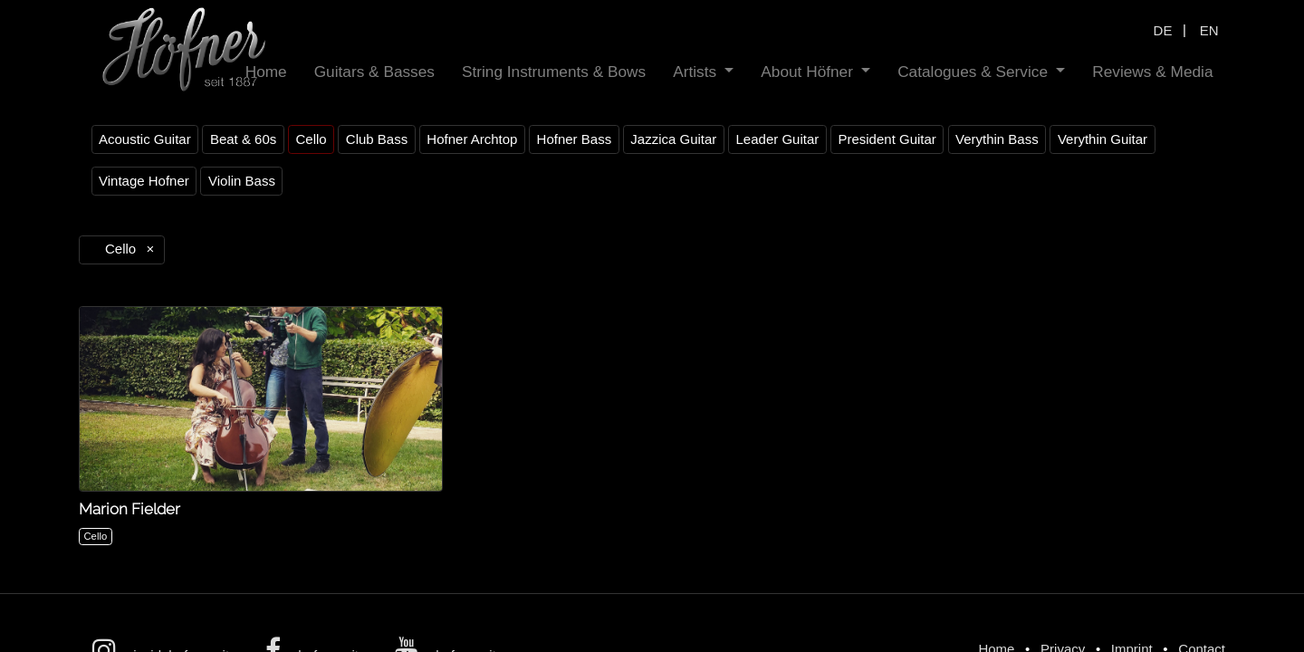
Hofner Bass (574, 139)
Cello (310, 139)
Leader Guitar (778, 139)
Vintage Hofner (144, 180)
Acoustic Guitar (145, 139)
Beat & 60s (243, 139)
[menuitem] (266, 72)
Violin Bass (241, 180)
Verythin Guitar (1102, 139)
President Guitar (886, 139)
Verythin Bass (997, 139)
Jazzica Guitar (673, 139)
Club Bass (377, 139)
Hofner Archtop (472, 139)
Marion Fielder (129, 509)
